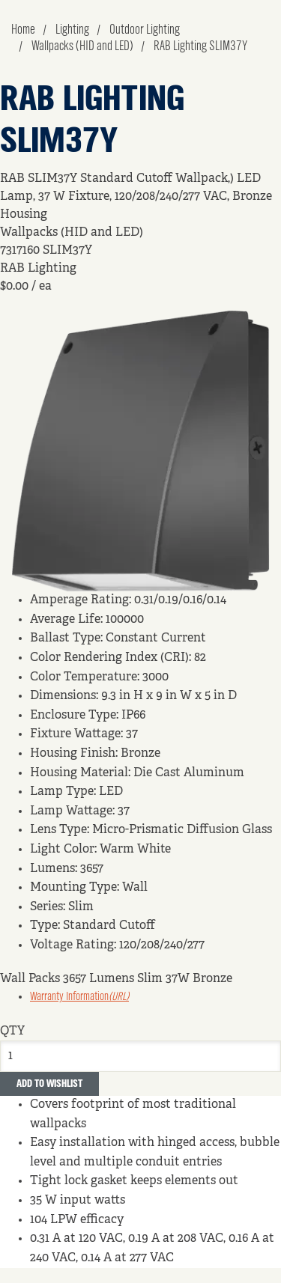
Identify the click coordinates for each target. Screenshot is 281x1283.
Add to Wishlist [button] (49, 1084)
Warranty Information (79, 997)
